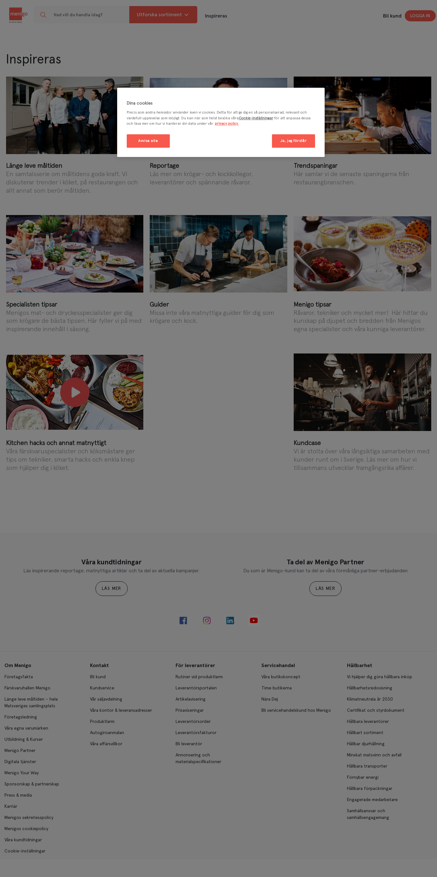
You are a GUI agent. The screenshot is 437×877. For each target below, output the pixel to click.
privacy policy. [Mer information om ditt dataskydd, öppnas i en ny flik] (227, 123)
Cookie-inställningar (256, 118)
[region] (221, 122)
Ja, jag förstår (293, 141)
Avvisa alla (148, 141)
